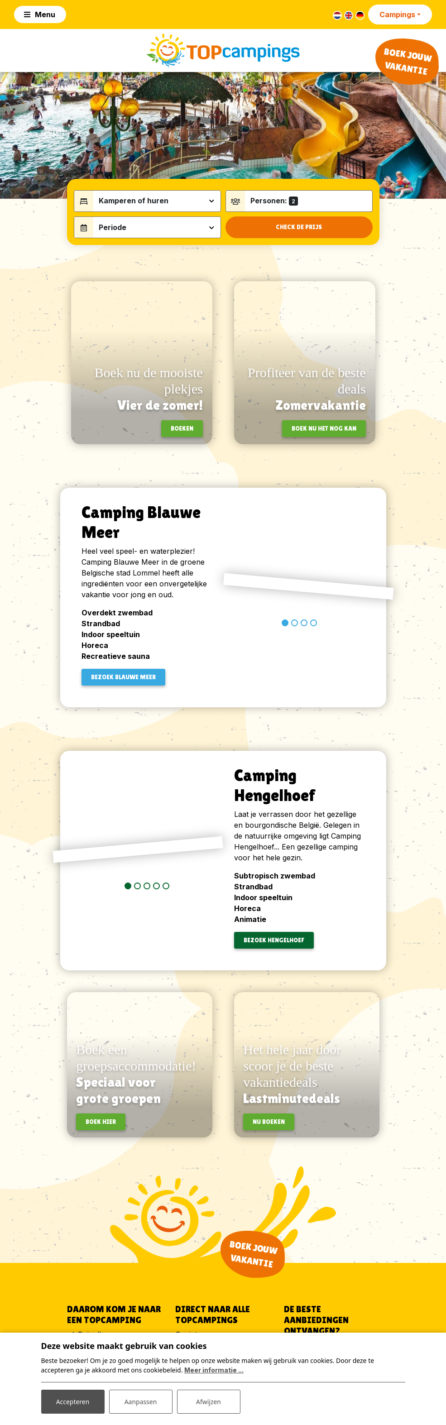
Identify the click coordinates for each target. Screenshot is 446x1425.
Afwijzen (208, 1401)
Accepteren (73, 1401)
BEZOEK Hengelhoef (274, 941)
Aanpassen (141, 1401)
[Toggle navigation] (40, 14)
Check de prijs (299, 228)
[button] (285, 663)
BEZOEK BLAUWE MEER (123, 677)
